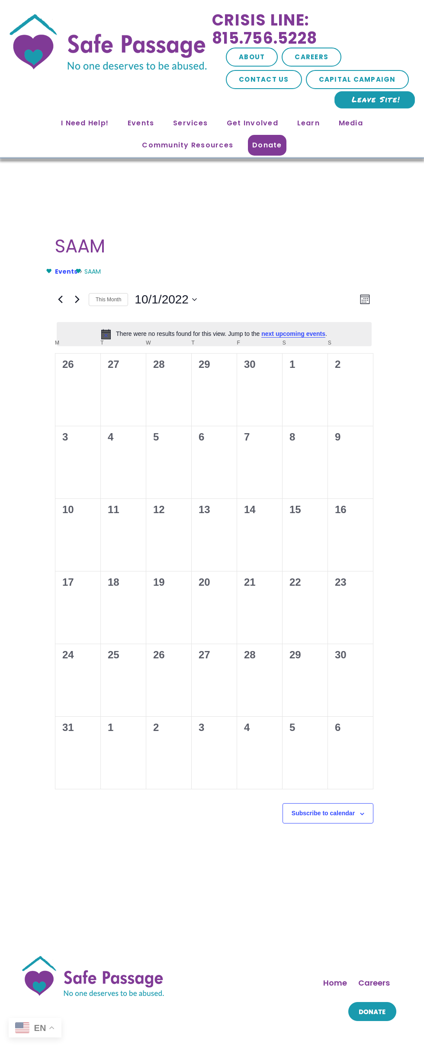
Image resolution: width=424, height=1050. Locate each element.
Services (190, 123)
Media (351, 123)
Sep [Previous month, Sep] (53, 657)
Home (335, 819)
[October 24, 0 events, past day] (69, 541)
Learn (308, 123)
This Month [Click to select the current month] (214, 657)
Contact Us (264, 79)
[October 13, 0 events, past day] (214, 444)
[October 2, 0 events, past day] (359, 348)
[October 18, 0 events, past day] (117, 492)
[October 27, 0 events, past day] (214, 541)
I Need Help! (85, 123)
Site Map (139, 1023)
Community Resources (187, 145)
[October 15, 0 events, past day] (310, 444)
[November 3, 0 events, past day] (214, 589)
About (252, 56)
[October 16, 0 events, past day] (359, 444)
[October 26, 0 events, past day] (166, 541)
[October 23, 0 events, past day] (359, 492)
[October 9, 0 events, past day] (359, 396)
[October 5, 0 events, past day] (166, 396)
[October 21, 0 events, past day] (262, 492)
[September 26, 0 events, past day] (69, 348)
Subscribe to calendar (209, 685)
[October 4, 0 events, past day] (117, 396)
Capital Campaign (357, 79)
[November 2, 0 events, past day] (166, 589)
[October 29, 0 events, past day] (310, 541)
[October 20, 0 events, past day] (214, 492)
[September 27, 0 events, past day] (117, 348)
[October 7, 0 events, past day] (262, 396)
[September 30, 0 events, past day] (262, 348)
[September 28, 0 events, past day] (166, 348)
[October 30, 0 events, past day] (359, 541)
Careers (311, 56)
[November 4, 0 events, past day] (262, 589)
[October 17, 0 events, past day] (69, 492)
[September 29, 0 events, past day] (214, 348)
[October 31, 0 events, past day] (69, 589)
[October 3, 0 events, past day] (69, 396)
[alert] (214, 271)
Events (141, 123)
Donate (267, 145)
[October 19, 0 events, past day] (166, 492)
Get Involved (252, 123)
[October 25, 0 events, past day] (117, 541)
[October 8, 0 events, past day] (310, 396)
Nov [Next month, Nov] (375, 657)
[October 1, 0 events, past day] (310, 348)
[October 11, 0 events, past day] (117, 444)
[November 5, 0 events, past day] (310, 589)
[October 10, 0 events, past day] (69, 444)
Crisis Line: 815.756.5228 (264, 29)
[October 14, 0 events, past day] (262, 444)
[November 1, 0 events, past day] (117, 589)
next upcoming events (217, 271)
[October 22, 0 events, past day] (310, 492)
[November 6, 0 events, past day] (359, 589)
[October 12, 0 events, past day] (166, 444)
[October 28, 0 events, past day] (262, 541)
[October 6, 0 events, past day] (214, 396)
